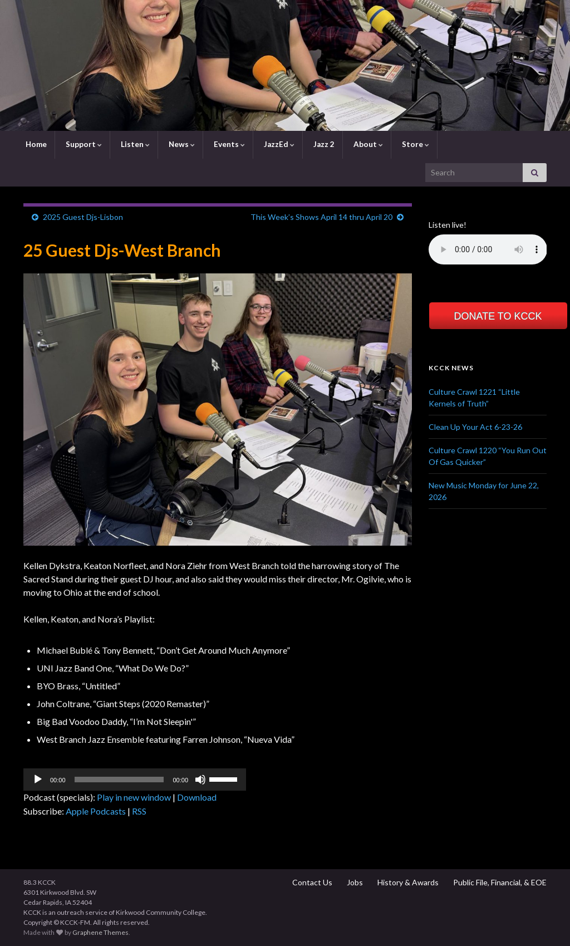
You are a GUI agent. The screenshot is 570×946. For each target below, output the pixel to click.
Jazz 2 (323, 144)
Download (197, 797)
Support (83, 144)
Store (414, 144)
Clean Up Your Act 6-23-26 (475, 427)
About (367, 144)
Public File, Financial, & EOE (499, 882)
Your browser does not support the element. (488, 249)
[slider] (119, 779)
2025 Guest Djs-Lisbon (83, 217)
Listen (134, 144)
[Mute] (200, 779)
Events (228, 144)
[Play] (37, 779)
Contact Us (311, 882)
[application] (134, 779)
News (181, 144)
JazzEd (278, 144)
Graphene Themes (100, 932)
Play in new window (134, 797)
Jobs (354, 882)
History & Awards (407, 882)
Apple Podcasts (96, 811)
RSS (139, 811)
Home (35, 144)
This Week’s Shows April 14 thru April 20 (321, 217)
